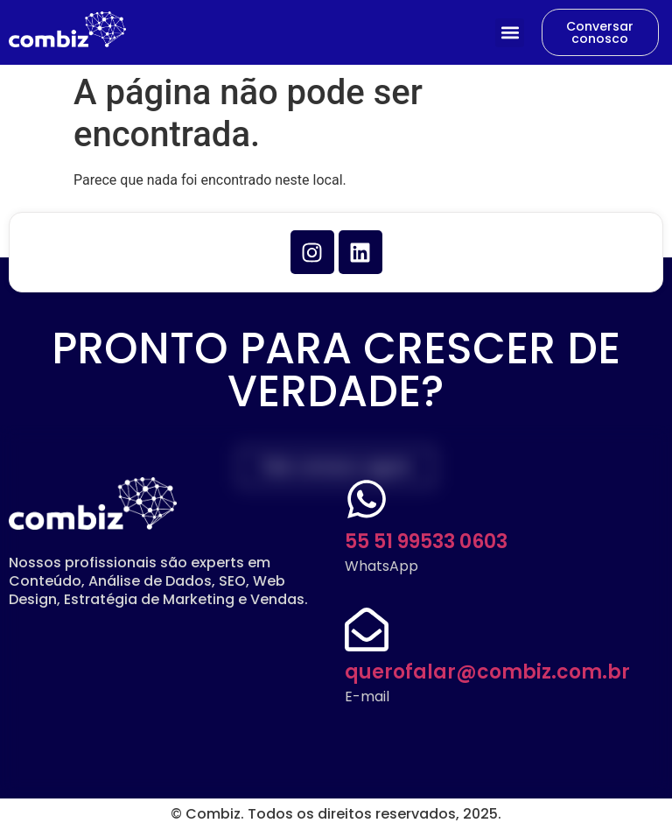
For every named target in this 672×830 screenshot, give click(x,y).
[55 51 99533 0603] (366, 499)
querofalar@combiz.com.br (487, 672)
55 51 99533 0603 (426, 541)
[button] (509, 32)
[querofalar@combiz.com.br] (366, 629)
